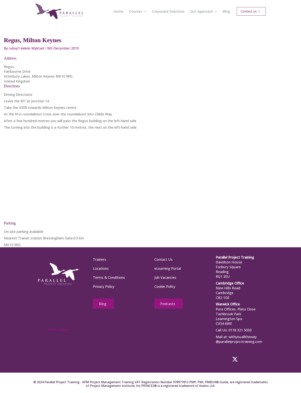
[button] (144, 11)
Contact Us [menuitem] (163, 259)
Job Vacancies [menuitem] (165, 277)
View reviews (58, 329)
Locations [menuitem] (101, 268)
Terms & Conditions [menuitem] (109, 277)
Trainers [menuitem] (99, 259)
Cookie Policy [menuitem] (164, 286)
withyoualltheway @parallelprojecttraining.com (239, 339)
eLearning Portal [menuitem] (167, 268)
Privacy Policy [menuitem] (103, 286)
